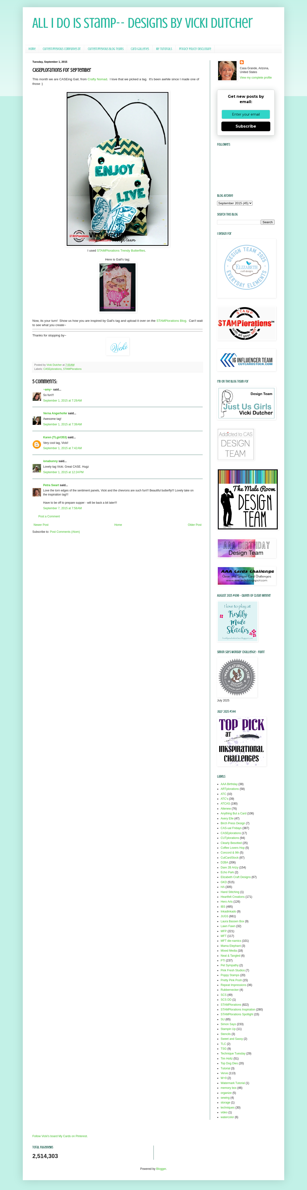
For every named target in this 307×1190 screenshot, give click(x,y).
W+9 (224, 1078)
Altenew (226, 808)
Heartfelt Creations (233, 897)
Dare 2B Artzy (229, 867)
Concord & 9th (230, 852)
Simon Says (228, 1024)
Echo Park (227, 872)
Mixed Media (229, 950)
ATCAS (225, 803)
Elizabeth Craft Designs (236, 877)
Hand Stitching (230, 892)
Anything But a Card (233, 813)
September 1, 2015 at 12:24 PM (63, 472)
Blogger (161, 1169)
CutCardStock (230, 857)
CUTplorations (230, 838)
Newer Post (41, 525)
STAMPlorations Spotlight (237, 1014)
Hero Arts (227, 901)
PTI (223, 960)
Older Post (194, 525)
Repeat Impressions (233, 985)
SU (223, 1019)
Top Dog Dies (229, 1063)
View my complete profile (256, 77)
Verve (224, 1073)
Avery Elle (227, 818)
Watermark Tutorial (233, 1083)
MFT (224, 936)
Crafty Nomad (97, 79)
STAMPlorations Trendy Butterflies (121, 250)
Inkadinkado (228, 911)
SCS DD (226, 999)
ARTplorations (230, 789)
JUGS (224, 916)
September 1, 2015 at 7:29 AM (62, 400)
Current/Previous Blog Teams (106, 49)
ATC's (224, 798)
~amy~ (47, 389)
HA (223, 887)
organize (226, 1093)
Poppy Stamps (230, 975)
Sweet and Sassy (232, 1039)
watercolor (227, 1117)
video (224, 1112)
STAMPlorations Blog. (171, 320)
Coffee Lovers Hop (233, 847)
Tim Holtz (227, 1058)
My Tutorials (164, 49)
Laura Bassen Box (232, 921)
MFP (224, 931)
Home (32, 49)
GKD (224, 882)
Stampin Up (228, 1029)
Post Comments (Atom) (65, 531)
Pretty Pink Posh (231, 980)
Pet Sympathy (230, 965)
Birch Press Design (233, 823)
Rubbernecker (230, 990)
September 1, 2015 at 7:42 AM (62, 448)
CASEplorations (52, 368)
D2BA (224, 862)
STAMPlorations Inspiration (238, 1009)
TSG (224, 1048)
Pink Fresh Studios (233, 970)
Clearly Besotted (231, 843)
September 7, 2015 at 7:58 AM (62, 508)
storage (225, 1102)
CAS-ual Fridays (231, 828)
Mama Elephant (231, 946)
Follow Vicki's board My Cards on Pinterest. (60, 1136)
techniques (228, 1107)
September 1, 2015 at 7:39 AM (62, 424)
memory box (228, 1088)
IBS (223, 906)
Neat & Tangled (230, 955)
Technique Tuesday (233, 1053)
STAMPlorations (72, 368)
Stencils (226, 1034)
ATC (223, 794)
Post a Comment (49, 516)
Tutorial (225, 1068)
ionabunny (50, 461)
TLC (223, 1044)
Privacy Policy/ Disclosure (195, 49)
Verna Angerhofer (55, 413)
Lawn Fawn (228, 926)
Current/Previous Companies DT (62, 49)
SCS (224, 995)
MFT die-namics (231, 940)
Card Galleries (140, 49)
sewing (225, 1097)
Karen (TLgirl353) (55, 437)
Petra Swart (51, 485)
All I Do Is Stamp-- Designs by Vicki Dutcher (142, 23)
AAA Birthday (229, 784)
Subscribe (246, 126)
